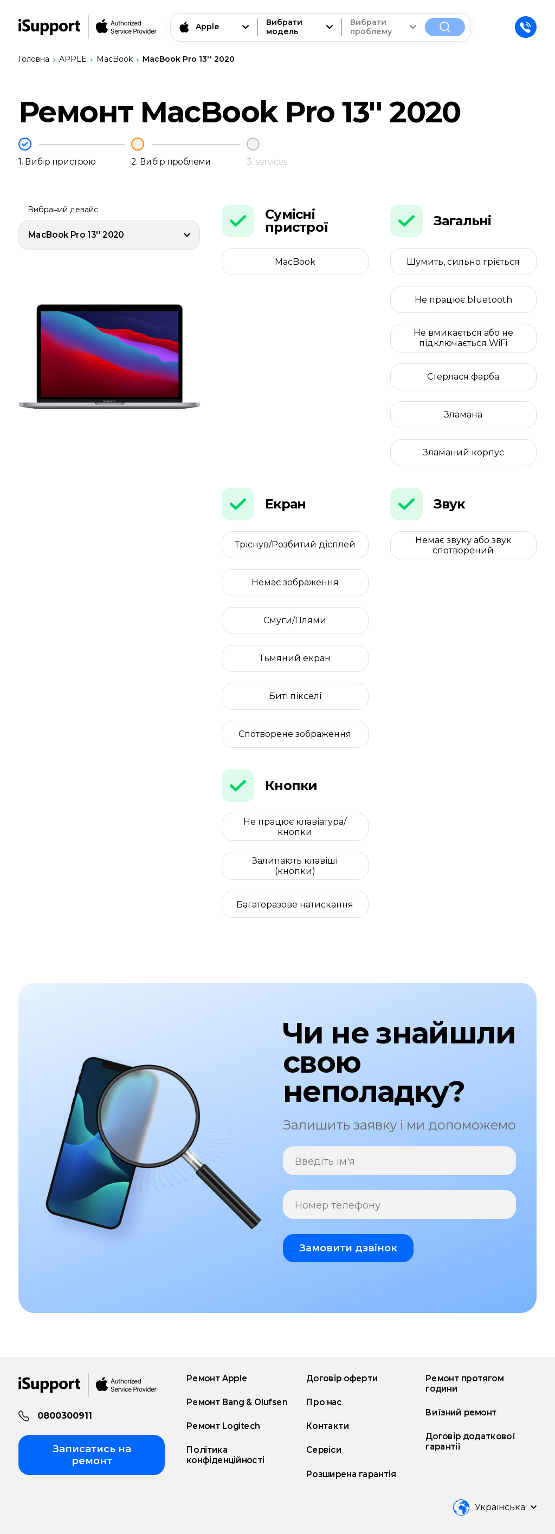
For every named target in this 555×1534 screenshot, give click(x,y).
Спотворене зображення (294, 734)
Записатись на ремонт (92, 1455)
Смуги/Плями (294, 620)
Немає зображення (295, 582)
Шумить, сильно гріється (463, 262)
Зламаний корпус (463, 452)
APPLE (73, 59)
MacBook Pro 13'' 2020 (189, 59)
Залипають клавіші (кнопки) (295, 866)
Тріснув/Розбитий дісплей (295, 544)
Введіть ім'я (325, 1162)
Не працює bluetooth (463, 300)
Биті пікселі (295, 696)
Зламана (463, 414)
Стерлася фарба (463, 376)
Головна (33, 59)
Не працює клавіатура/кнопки (294, 827)
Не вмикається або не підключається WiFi (463, 338)
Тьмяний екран (295, 658)
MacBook (114, 59)
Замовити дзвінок (348, 1248)
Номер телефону (337, 1205)
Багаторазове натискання (294, 904)
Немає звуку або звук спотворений (463, 545)
